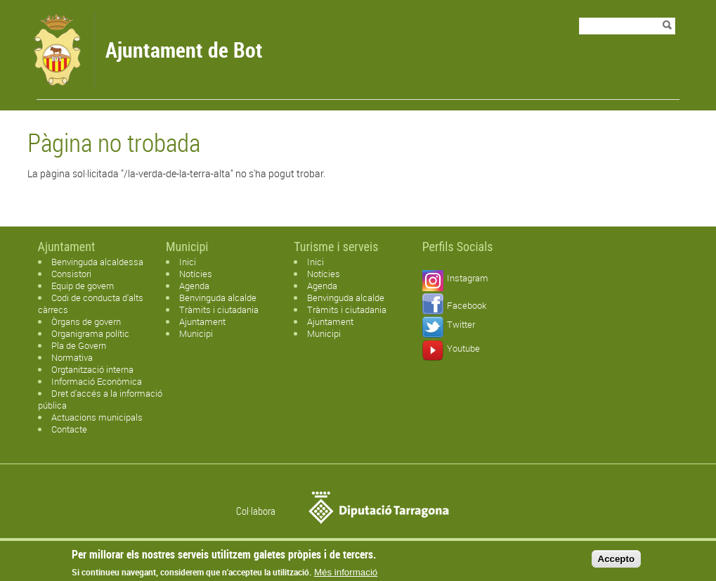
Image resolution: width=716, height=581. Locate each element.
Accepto (616, 560)
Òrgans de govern (86, 321)
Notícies (195, 273)
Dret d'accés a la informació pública (100, 399)
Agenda (194, 285)
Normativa (72, 357)
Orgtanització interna (92, 369)
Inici (187, 261)
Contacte (69, 429)
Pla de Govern (78, 345)
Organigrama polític (90, 333)
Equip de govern (82, 285)
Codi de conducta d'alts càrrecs (90, 303)
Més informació (345, 573)
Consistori (71, 273)
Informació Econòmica (96, 381)
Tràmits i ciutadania (219, 309)
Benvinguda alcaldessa (97, 261)
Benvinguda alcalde (217, 297)
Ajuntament (202, 321)
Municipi (196, 333)
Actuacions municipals (97, 417)
